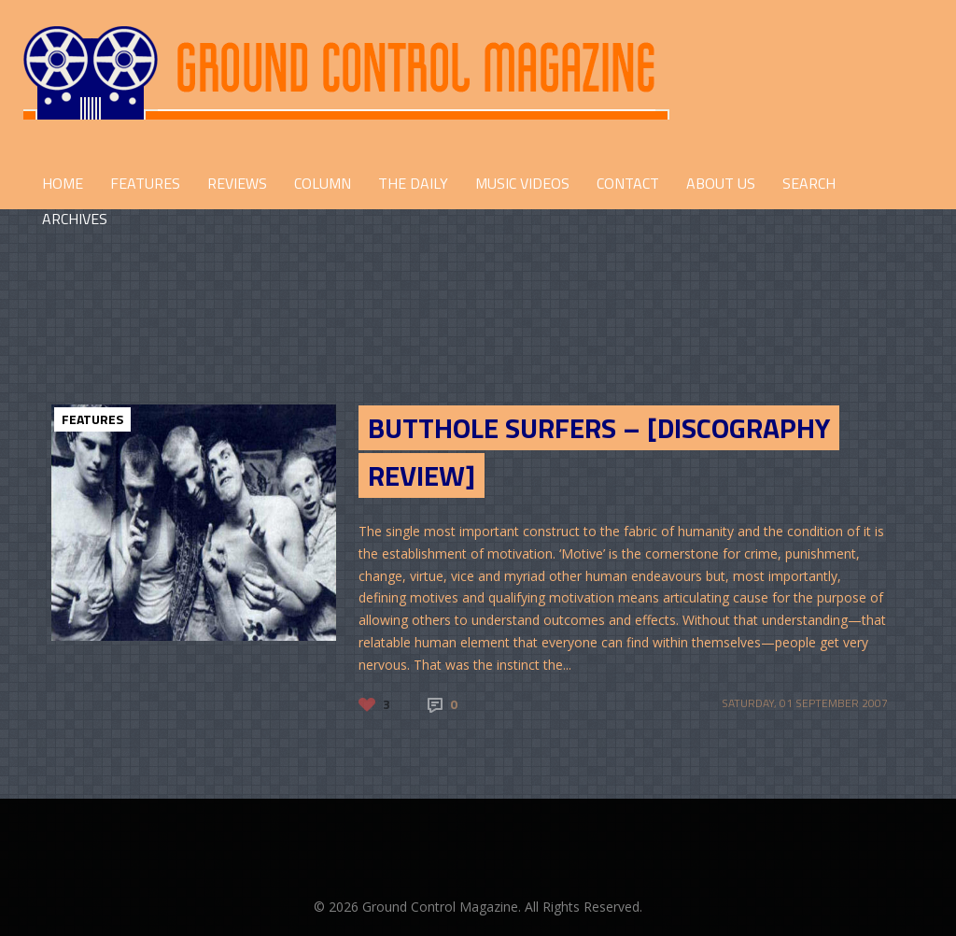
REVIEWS (237, 183)
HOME (62, 183)
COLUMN (322, 183)
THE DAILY (413, 183)
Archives (74, 218)
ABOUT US (720, 183)
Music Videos (522, 183)
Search (809, 183)
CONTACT (628, 183)
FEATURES (145, 183)
